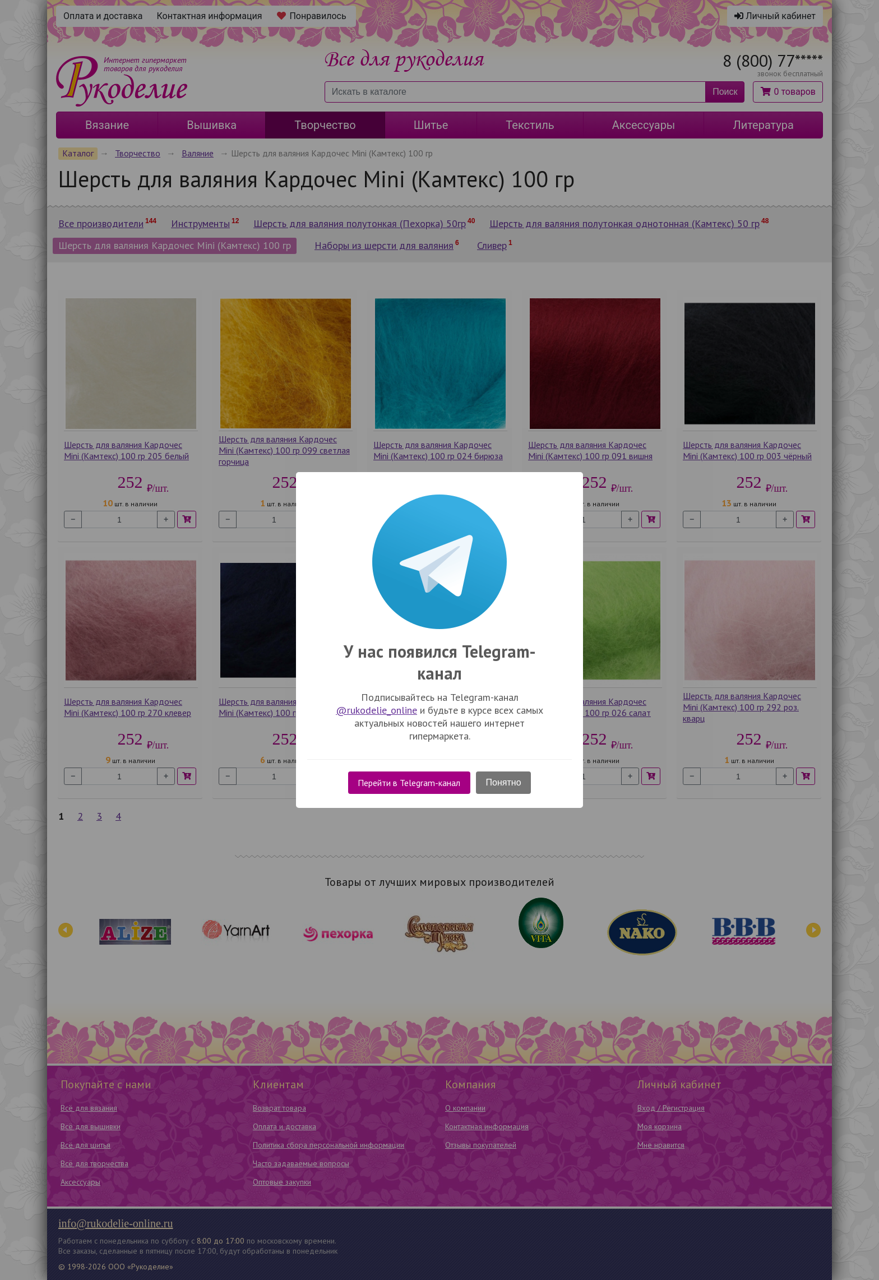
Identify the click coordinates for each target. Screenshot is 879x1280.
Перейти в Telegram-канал (409, 782)
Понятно (503, 782)
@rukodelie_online (376, 710)
